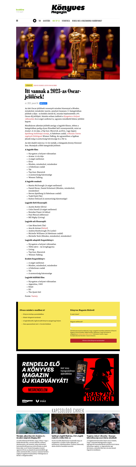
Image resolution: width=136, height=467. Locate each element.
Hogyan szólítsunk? (76, 321)
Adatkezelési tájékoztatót (85, 334)
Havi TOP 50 (56, 21)
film (50, 85)
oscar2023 (41, 85)
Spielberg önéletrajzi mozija (37, 134)
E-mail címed (75, 314)
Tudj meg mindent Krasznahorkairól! (98, 16)
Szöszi (44, 228)
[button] (17, 20)
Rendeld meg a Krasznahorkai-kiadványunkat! (87, 21)
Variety (34, 296)
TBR (40, 21)
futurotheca (66, 21)
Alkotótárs (47, 21)
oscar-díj (36, 85)
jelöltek (46, 85)
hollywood (54, 85)
